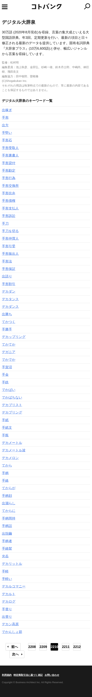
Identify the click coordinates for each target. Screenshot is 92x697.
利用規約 (7, 675)
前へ (14, 647)
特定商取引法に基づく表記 (28, 675)
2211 (65, 647)
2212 (77, 647)
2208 (32, 647)
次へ (15, 654)
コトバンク (61, 6)
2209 (43, 647)
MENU (4, 7)
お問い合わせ (52, 675)
